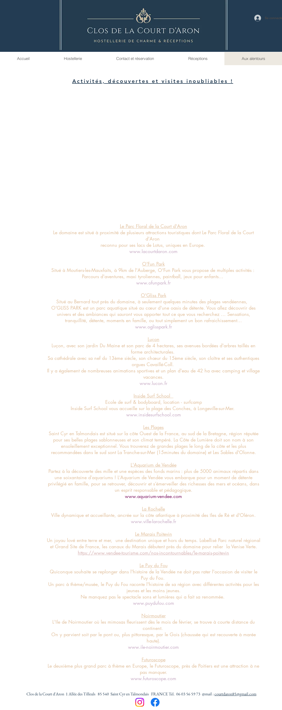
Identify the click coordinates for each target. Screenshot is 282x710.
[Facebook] (155, 702)
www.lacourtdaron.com (153, 251)
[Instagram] (140, 702)
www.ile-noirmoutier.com (153, 647)
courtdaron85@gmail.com (235, 694)
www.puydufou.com (153, 603)
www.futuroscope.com (153, 678)
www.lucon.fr (153, 383)
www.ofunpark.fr (153, 282)
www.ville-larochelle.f (153, 521)
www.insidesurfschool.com (153, 414)
